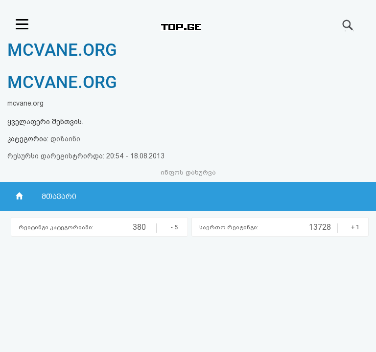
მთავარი (59, 196)
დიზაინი (65, 139)
